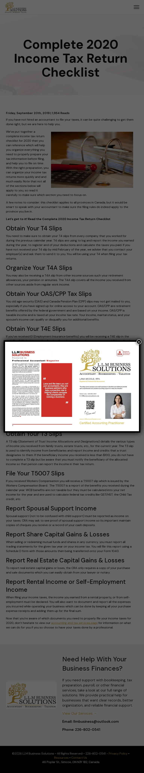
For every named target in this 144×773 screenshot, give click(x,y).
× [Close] (139, 341)
